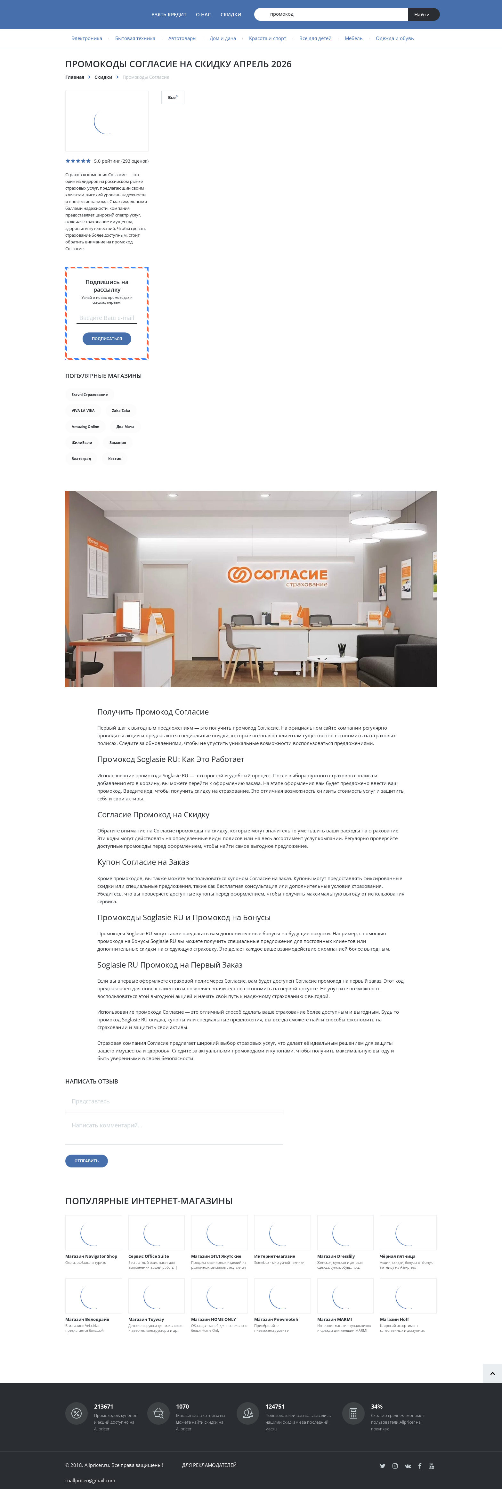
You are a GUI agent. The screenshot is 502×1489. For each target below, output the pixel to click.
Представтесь (91, 1101)
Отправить (87, 1160)
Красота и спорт (267, 38)
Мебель (354, 38)
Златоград (81, 458)
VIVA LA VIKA (83, 410)
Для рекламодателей (209, 1465)
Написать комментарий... (107, 1125)
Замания (117, 442)
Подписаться (107, 338)
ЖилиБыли (82, 442)
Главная (74, 77)
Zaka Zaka (121, 410)
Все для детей (315, 38)
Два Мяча (125, 426)
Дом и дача (223, 38)
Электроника (87, 38)
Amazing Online (85, 426)
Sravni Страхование (90, 394)
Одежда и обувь (395, 38)
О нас (203, 14)
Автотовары (182, 38)
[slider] (78, 161)
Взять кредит (168, 14)
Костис (114, 458)
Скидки (231, 14)
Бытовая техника (135, 38)
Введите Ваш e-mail (106, 318)
